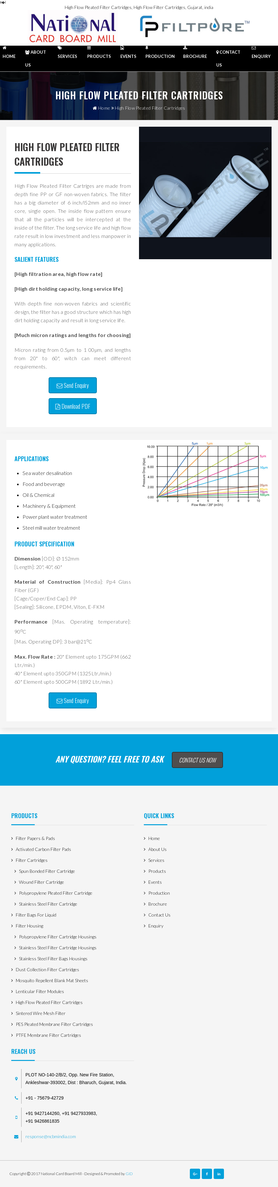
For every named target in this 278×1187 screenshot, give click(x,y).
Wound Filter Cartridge (41, 882)
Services (67, 52)
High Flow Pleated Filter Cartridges (49, 1002)
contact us (228, 59)
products (99, 52)
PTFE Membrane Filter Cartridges (48, 1035)
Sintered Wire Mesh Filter (41, 1013)
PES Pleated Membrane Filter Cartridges (54, 1024)
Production (160, 52)
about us (35, 59)
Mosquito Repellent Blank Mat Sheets (52, 980)
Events (128, 52)
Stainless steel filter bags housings (53, 958)
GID (129, 1173)
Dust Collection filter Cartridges (47, 969)
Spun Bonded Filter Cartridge (47, 871)
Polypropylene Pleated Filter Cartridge (55, 893)
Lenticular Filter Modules (40, 991)
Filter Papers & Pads (35, 838)
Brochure (195, 52)
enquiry (261, 52)
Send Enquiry (73, 385)
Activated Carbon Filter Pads (43, 849)
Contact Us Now (197, 760)
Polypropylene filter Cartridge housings (58, 936)
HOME (9, 52)
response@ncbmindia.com (50, 1136)
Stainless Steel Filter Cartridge (48, 904)
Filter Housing (29, 925)
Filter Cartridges (32, 860)
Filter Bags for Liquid (36, 915)
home (101, 108)
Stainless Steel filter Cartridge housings (58, 947)
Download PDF (72, 406)
